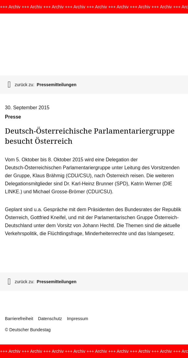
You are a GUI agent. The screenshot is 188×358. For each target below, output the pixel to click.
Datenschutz (50, 318)
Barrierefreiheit (19, 318)
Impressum (77, 318)
